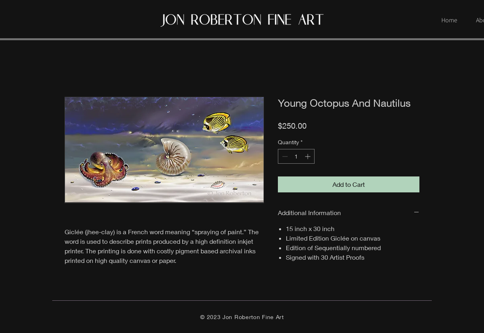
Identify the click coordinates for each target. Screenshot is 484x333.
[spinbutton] (296, 156)
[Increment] (308, 156)
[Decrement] (284, 156)
